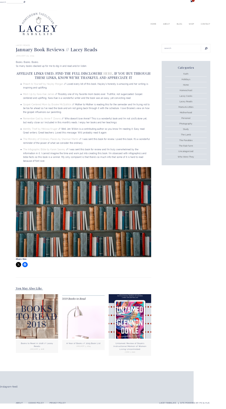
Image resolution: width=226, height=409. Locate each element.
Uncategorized (185, 151)
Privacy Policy (58, 403)
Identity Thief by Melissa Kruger (40, 129)
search (3, 2)
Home (153, 24)
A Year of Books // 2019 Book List (83, 343)
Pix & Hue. (204, 403)
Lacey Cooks (186, 96)
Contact (205, 24)
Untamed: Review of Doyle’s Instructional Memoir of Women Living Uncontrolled (129, 346)
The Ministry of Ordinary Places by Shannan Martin (51, 139)
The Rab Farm (186, 146)
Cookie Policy (36, 403)
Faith (186, 74)
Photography (185, 123)
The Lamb (186, 134)
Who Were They (186, 157)
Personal (185, 118)
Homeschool (186, 90)
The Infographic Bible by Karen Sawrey (44, 149)
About (166, 24)
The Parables (185, 140)
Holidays (186, 79)
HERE (108, 73)
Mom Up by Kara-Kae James (38, 94)
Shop (191, 24)
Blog (179, 24)
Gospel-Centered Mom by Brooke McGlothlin (47, 104)
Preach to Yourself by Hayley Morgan (43, 84)
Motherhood (186, 112)
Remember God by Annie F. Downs (42, 118)
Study (186, 129)
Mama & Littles (186, 107)
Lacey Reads (23, 45)
